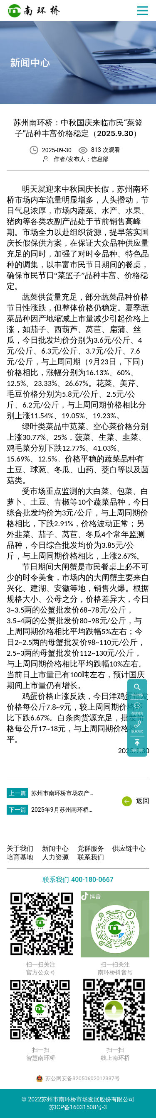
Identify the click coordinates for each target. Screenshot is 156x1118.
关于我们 (20, 848)
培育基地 (20, 857)
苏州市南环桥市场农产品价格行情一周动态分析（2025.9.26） (63, 795)
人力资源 (55, 857)
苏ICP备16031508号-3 (78, 1107)
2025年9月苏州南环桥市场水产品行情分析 (62, 812)
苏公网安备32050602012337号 (82, 1078)
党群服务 (90, 848)
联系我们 (90, 857)
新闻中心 (55, 848)
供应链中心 (129, 848)
